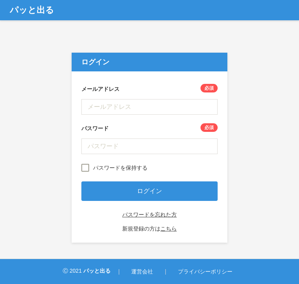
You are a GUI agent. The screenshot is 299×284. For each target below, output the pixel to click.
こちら (168, 228)
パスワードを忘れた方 (149, 214)
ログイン (149, 191)
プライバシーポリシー (205, 271)
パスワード (149, 128)
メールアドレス (149, 88)
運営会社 (142, 271)
